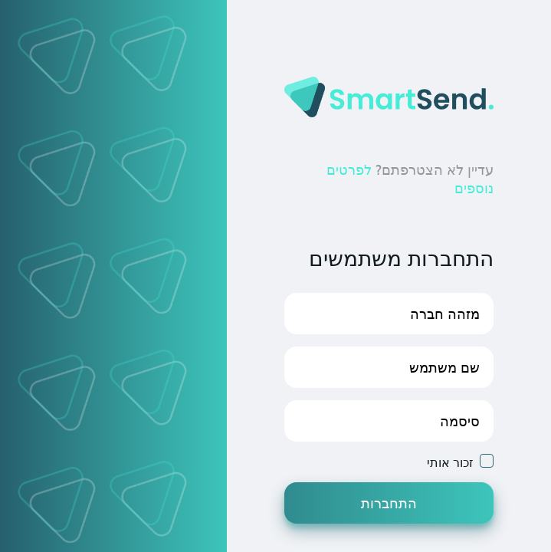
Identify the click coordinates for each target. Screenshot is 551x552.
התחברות (389, 503)
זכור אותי (450, 462)
